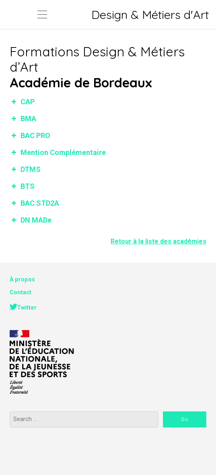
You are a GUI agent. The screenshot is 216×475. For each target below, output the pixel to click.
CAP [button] (22, 101)
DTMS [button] (25, 169)
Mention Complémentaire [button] (58, 152)
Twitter (27, 307)
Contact (20, 292)
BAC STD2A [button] (34, 203)
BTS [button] (22, 186)
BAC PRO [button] (30, 135)
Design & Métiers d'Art (150, 15)
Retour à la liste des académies (158, 241)
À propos (22, 279)
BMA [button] (23, 118)
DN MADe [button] (30, 220)
